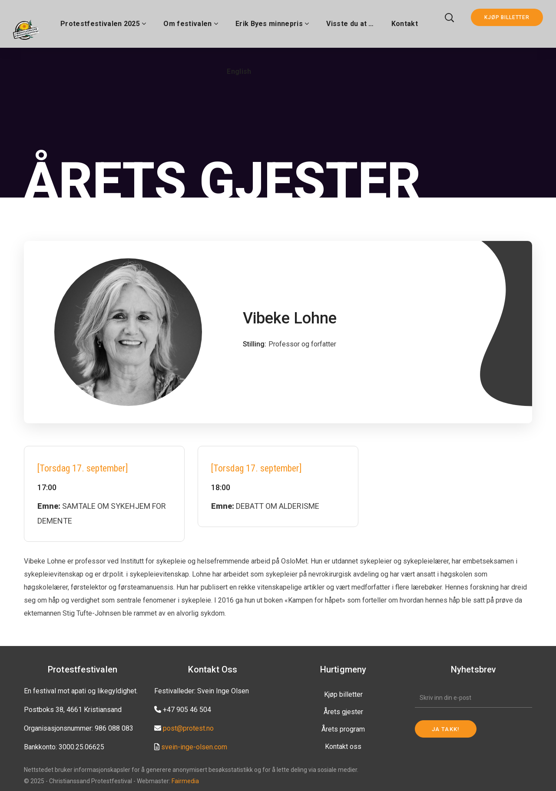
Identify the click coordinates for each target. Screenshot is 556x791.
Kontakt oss (343, 746)
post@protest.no (188, 728)
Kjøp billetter (343, 694)
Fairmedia (185, 781)
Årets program (343, 729)
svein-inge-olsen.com (194, 747)
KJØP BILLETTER (507, 17)
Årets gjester (343, 712)
